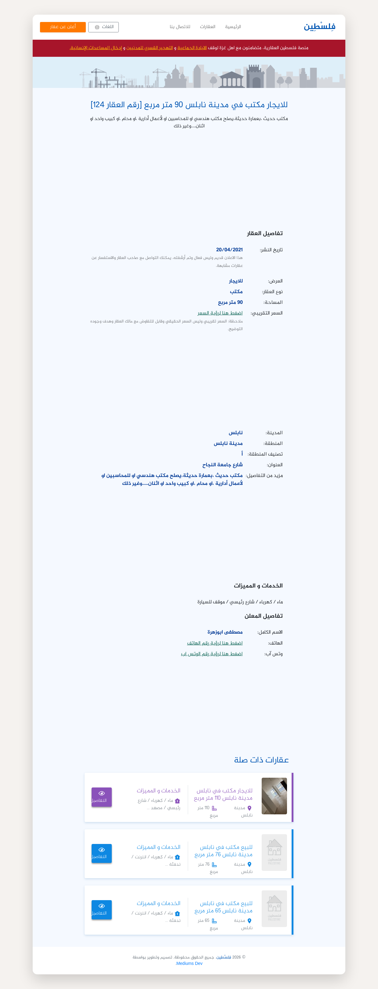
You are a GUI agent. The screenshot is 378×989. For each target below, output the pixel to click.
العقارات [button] (207, 27)
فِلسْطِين (320, 27)
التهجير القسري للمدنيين (149, 48)
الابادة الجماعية (192, 48)
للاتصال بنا (180, 27)
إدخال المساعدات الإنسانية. (96, 48)
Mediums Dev (189, 963)
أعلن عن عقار (63, 27)
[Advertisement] (189, 177)
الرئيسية (233, 27)
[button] (103, 27)
